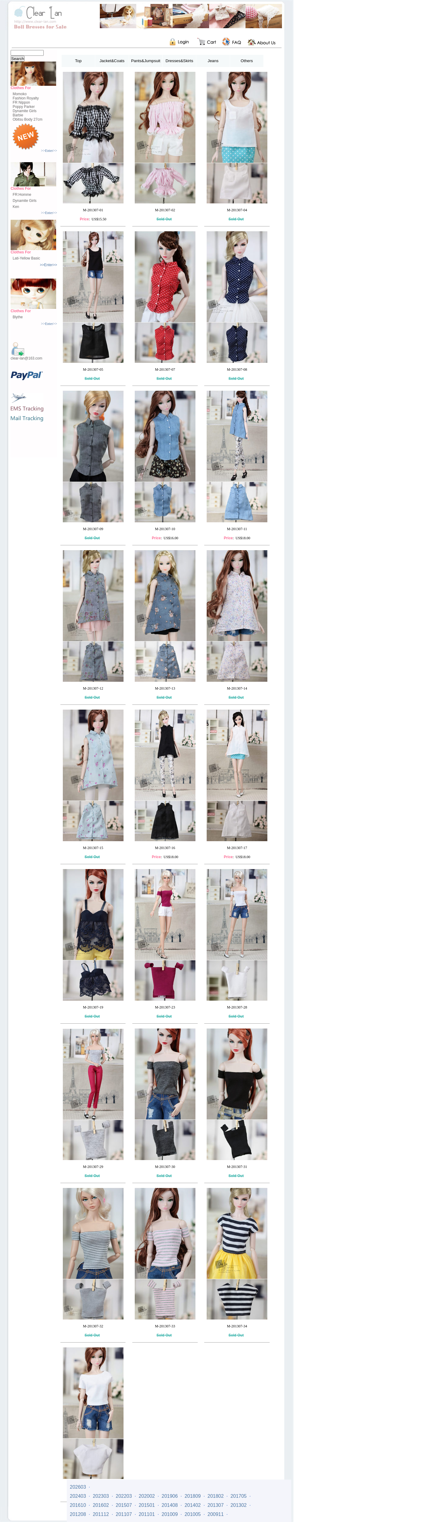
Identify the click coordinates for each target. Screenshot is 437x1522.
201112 (101, 1514)
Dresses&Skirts (179, 61)
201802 (216, 1496)
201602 (101, 1505)
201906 (170, 1496)
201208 (78, 1514)
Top (78, 61)
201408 (170, 1505)
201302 (238, 1505)
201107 (124, 1514)
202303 (101, 1496)
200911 (216, 1514)
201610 (78, 1505)
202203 (124, 1496)
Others (247, 61)
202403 (78, 1496)
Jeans (213, 61)
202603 (78, 1487)
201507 (124, 1505)
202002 (147, 1496)
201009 (170, 1514)
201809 (193, 1496)
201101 (147, 1514)
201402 (193, 1505)
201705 (238, 1496)
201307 (216, 1505)
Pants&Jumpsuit (145, 61)
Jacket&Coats (112, 61)
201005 (193, 1514)
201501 (147, 1505)
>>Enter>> (49, 151)
